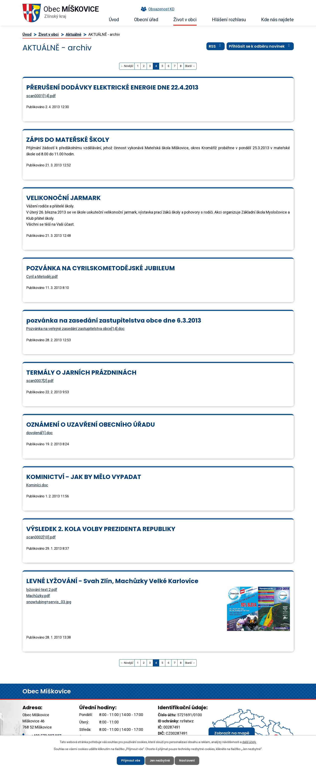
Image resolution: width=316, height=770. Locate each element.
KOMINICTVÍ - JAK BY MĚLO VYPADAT (83, 477)
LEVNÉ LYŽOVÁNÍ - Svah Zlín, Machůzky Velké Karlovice (112, 581)
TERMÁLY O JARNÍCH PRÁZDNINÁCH (81, 372)
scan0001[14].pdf (41, 96)
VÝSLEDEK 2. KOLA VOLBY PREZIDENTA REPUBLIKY (100, 529)
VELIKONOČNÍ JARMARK (63, 198)
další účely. (249, 742)
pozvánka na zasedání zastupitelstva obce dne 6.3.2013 (113, 320)
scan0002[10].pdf (41, 537)
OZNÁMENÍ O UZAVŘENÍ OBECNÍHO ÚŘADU (90, 424)
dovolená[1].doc (39, 433)
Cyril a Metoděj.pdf (42, 276)
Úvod (114, 19)
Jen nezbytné (159, 760)
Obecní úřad (146, 19)
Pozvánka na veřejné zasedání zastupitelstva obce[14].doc (75, 328)
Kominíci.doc (37, 485)
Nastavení (188, 760)
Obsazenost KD (156, 9)
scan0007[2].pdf (40, 380)
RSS (216, 46)
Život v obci (185, 19)
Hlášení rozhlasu (229, 19)
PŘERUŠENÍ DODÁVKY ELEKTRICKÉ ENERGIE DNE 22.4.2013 (112, 87)
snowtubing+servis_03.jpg (48, 602)
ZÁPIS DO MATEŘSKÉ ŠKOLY (67, 139)
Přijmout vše (130, 760)
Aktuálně (73, 34)
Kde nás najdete (277, 19)
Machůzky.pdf (38, 595)
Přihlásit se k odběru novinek (260, 46)
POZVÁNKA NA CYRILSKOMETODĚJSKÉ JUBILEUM (100, 268)
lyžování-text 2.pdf (41, 589)
